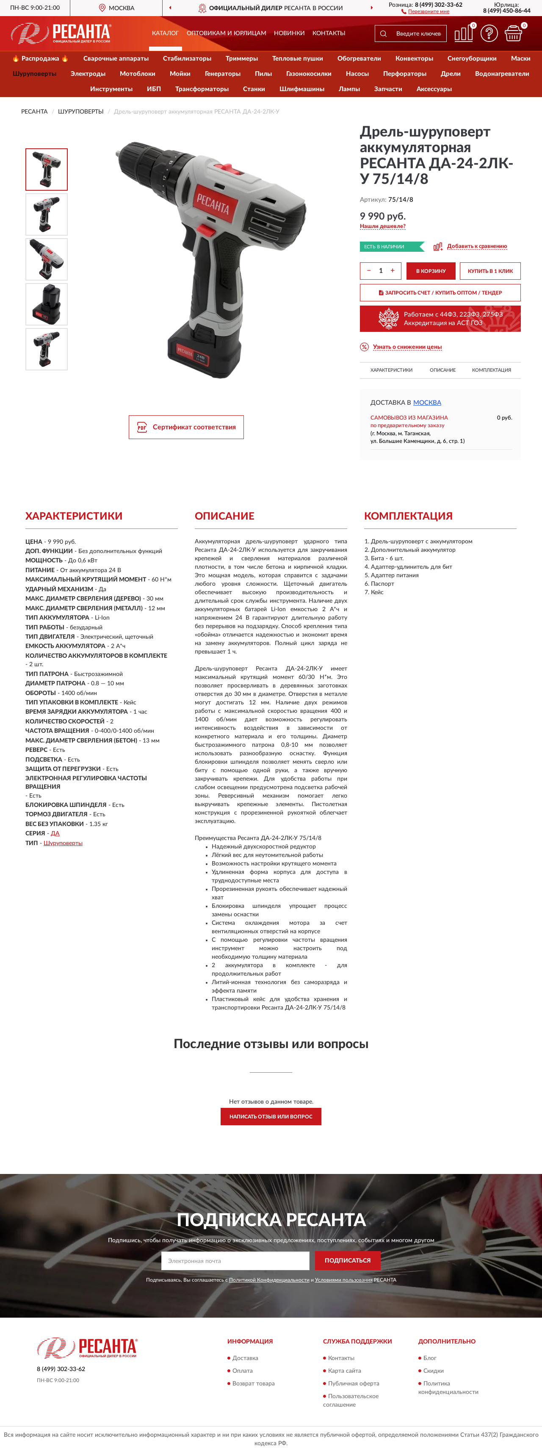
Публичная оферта (353, 1384)
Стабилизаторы (187, 59)
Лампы (349, 89)
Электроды (88, 74)
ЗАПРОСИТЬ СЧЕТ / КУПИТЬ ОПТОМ (440, 292)
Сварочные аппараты (116, 59)
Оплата (242, 1371)
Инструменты (111, 89)
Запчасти (388, 89)
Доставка (245, 1358)
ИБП (154, 89)
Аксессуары (434, 89)
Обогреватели (359, 59)
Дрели (451, 74)
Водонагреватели (502, 74)
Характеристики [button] (391, 370)
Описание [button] (443, 370)
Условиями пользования (344, 1279)
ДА (55, 834)
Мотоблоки (137, 74)
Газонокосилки (309, 74)
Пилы (263, 74)
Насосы (357, 74)
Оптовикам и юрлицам (226, 33)
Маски (521, 59)
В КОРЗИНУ (431, 271)
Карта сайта (344, 1371)
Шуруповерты (34, 74)
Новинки (289, 33)
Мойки (180, 74)
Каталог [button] (165, 33)
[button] (425, 11)
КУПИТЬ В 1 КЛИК (490, 271)
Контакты (329, 33)
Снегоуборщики (472, 59)
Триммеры (242, 59)
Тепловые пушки (297, 59)
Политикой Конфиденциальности (269, 1279)
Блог (430, 1358)
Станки (254, 89)
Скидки (433, 1371)
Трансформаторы (202, 89)
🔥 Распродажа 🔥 (40, 59)
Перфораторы (404, 74)
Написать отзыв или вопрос (271, 1116)
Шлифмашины (301, 89)
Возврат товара (253, 1384)
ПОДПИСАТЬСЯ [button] (348, 1261)
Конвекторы (414, 59)
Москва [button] (427, 403)
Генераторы (223, 74)
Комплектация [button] (491, 370)
